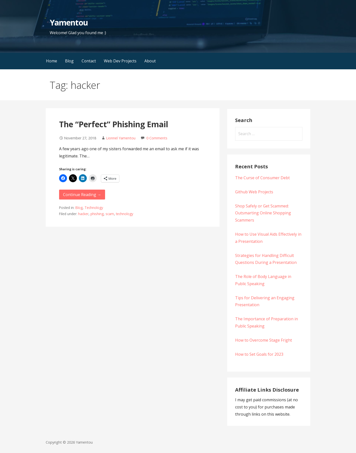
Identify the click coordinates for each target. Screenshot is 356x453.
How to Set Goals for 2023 (259, 354)
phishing (97, 213)
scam (110, 213)
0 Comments (156, 138)
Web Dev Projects (120, 61)
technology (124, 213)
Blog (69, 61)
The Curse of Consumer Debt (262, 177)
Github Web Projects (254, 192)
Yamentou (69, 22)
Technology (94, 207)
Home (51, 61)
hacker (83, 213)
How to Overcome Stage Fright (263, 340)
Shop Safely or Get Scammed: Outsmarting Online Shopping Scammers (263, 213)
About (150, 61)
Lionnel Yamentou (120, 138)
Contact (89, 61)
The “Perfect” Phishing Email (113, 124)
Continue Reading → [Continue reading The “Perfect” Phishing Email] (82, 194)
